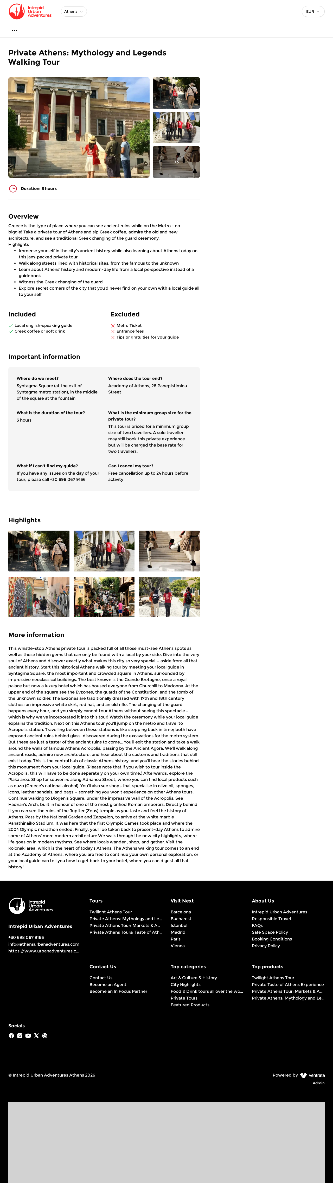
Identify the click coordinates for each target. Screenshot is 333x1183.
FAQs (257, 925)
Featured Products (190, 1004)
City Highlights (186, 984)
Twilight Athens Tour (110, 911)
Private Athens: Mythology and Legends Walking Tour (125, 918)
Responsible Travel (271, 918)
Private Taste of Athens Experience (288, 984)
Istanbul (179, 925)
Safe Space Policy (270, 932)
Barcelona (181, 911)
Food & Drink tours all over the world (207, 991)
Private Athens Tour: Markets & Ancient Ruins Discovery (125, 925)
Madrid (178, 932)
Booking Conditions (272, 939)
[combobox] (313, 11)
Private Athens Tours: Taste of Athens (125, 932)
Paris (176, 939)
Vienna (178, 945)
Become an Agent (107, 984)
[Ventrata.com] (311, 1075)
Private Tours (184, 998)
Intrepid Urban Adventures (279, 911)
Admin (319, 1083)
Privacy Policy (266, 945)
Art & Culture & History (194, 977)
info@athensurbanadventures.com (43, 944)
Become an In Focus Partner (118, 991)
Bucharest (181, 918)
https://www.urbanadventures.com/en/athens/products (67, 951)
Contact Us (100, 977)
